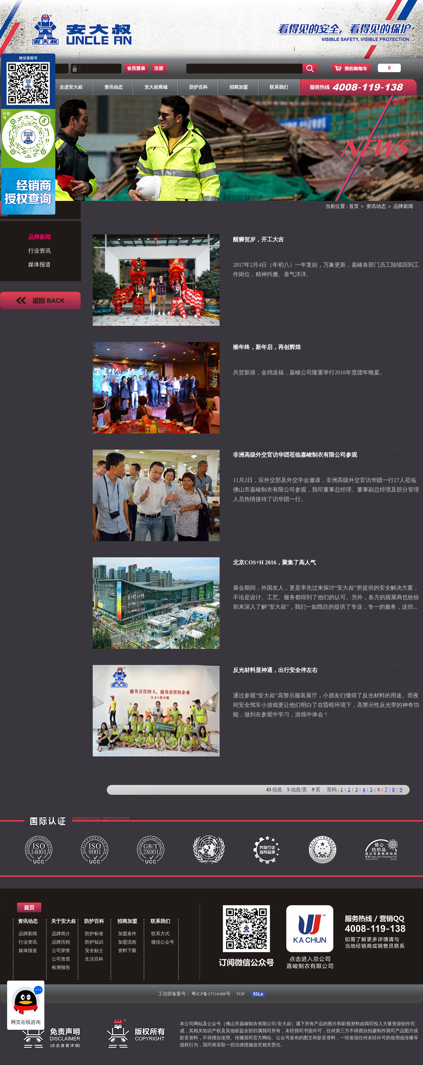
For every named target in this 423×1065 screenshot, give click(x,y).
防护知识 (94, 942)
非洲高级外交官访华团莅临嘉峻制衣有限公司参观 (295, 455)
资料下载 (127, 950)
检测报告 (61, 967)
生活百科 (94, 959)
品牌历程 (61, 942)
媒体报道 (39, 264)
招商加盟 (127, 921)
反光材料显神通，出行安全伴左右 (275, 670)
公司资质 (61, 959)
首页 (354, 206)
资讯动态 (376, 206)
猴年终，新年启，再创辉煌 (267, 347)
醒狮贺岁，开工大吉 (258, 239)
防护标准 (94, 933)
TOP (240, 993)
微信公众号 (162, 942)
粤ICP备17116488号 (211, 993)
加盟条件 (127, 933)
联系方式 (160, 933)
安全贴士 (94, 950)
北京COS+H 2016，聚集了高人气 (274, 562)
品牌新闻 (28, 933)
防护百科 (94, 921)
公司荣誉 (61, 950)
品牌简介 (61, 933)
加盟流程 (127, 942)
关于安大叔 (63, 921)
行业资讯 (39, 251)
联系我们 (160, 921)
